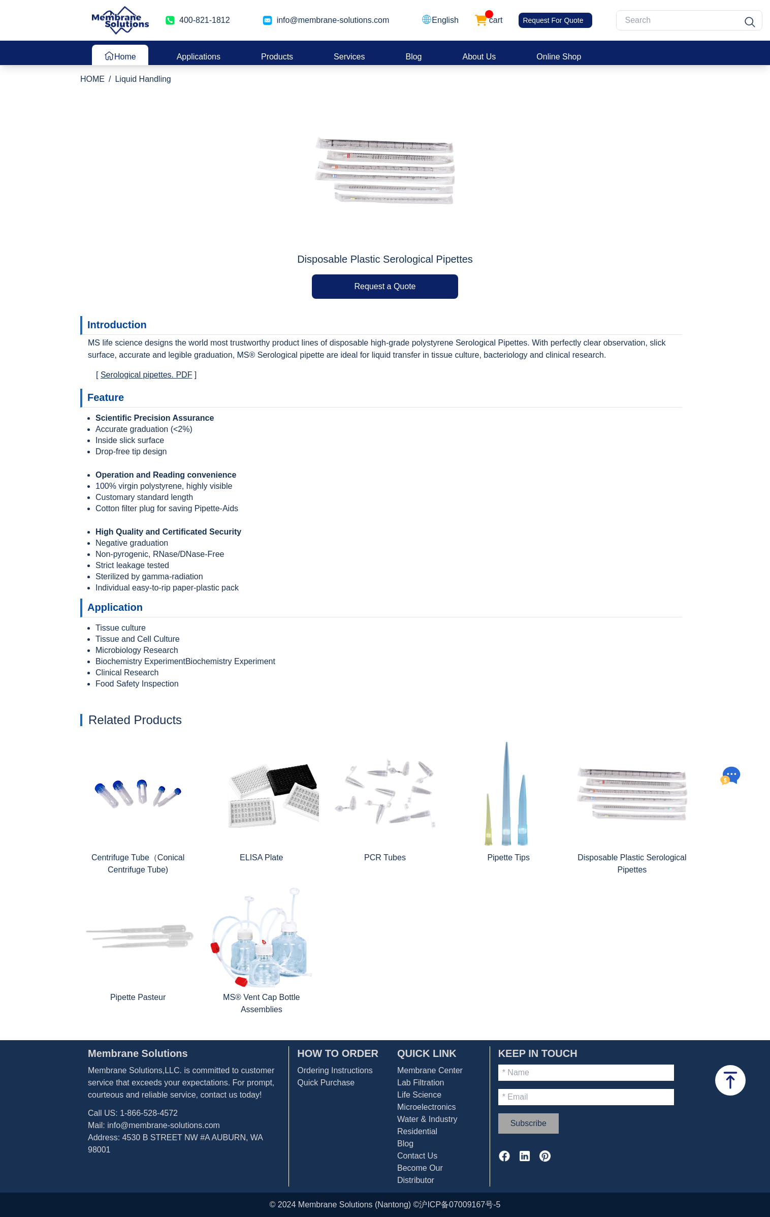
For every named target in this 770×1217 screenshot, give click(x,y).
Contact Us (417, 1155)
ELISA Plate (261, 857)
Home (120, 56)
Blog (413, 56)
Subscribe (528, 1123)
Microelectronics (426, 1107)
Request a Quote (385, 286)
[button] (440, 20)
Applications (198, 56)
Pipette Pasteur (138, 997)
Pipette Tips (508, 857)
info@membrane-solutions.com (163, 1125)
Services (349, 56)
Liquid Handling (143, 79)
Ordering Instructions (335, 1070)
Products (277, 56)
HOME (92, 79)
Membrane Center (430, 1070)
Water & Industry (427, 1119)
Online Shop (558, 56)
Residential (417, 1131)
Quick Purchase (326, 1082)
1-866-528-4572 (149, 1113)
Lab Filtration (420, 1082)
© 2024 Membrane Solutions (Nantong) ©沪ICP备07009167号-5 (385, 1204)
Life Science (419, 1094)
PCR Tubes (385, 857)
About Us (479, 56)
